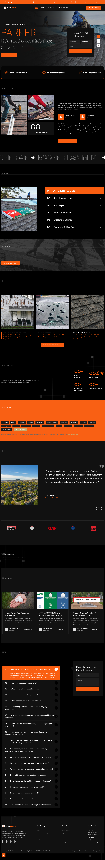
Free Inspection (93, 7)
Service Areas (62, 7)
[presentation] (97, 508)
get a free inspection (68, 141)
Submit (89, 689)
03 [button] (98, 45)
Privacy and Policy (98, 851)
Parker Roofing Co (26, 851)
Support (74, 851)
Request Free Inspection (80, 51)
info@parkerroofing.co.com (94, 2)
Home (36, 7)
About (43, 7)
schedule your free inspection (52, 345)
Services (51, 7)
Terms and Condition (84, 851)
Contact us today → (74, 434)
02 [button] (98, 41)
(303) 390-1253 (77, 2)
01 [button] (98, 36)
